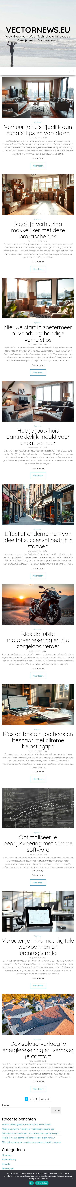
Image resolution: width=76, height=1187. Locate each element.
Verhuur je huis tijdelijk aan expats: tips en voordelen (38, 130)
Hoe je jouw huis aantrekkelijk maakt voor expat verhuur (38, 436)
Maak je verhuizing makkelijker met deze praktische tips (38, 230)
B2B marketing (9, 1159)
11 (37, 1099)
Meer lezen (38, 165)
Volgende (45, 1099)
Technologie (7, 1168)
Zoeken (6, 1105)
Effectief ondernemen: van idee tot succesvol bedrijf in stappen (38, 540)
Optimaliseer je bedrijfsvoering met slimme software (38, 843)
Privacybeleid (41, 1183)
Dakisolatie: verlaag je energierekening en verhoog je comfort (38, 1050)
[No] (72, 1178)
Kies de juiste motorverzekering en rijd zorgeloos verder (38, 640)
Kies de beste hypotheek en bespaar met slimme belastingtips (38, 740)
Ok (31, 1183)
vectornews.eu (38, 30)
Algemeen (37, 122)
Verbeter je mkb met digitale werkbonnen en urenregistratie (38, 946)
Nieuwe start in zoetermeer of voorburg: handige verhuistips (38, 333)
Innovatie (6, 1164)
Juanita (40, 158)
